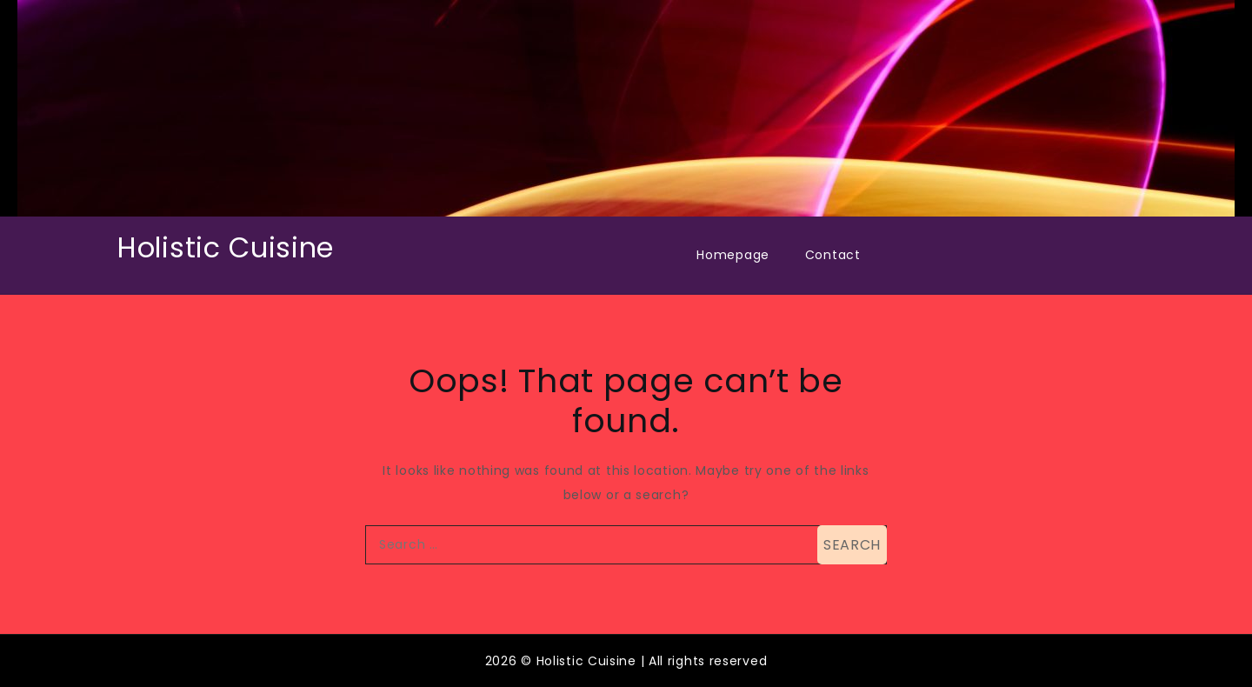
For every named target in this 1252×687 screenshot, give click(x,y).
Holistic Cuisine (225, 247)
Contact (833, 254)
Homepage (732, 254)
